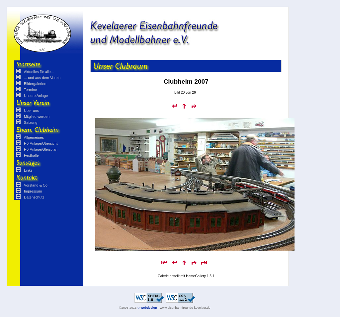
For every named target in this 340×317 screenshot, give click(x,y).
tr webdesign (147, 307)
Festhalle (31, 155)
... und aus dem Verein (42, 78)
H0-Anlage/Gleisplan (40, 149)
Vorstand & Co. (36, 185)
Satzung (30, 122)
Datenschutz (34, 197)
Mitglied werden (36, 117)
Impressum (33, 191)
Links (28, 170)
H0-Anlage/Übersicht (41, 143)
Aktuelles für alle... (39, 72)
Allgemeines (34, 137)
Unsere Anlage (36, 96)
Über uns (31, 111)
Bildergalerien (35, 84)
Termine (30, 90)
